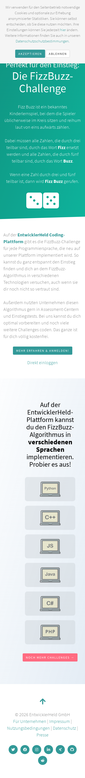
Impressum (59, 721)
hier (63, 30)
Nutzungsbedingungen (28, 728)
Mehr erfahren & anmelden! (42, 351)
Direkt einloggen (42, 362)
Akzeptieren (30, 54)
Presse (42, 735)
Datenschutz (64, 728)
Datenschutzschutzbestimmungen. (43, 41)
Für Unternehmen (29, 721)
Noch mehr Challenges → (50, 657)
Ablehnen (58, 54)
